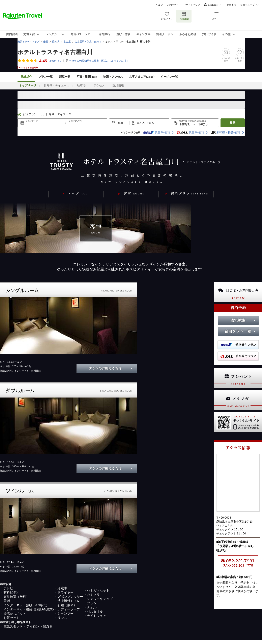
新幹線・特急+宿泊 (226, 132)
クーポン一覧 (169, 76)
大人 (139, 122)
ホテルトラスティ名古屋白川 (55, 52)
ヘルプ (159, 4)
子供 (148, 122)
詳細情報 (118, 85)
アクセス (99, 85)
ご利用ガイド (174, 4)
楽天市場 (231, 4)
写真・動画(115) (87, 76)
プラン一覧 (45, 76)
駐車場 (81, 85)
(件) (55, 61)
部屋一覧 (64, 76)
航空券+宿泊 (156, 132)
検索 (232, 122)
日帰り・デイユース (56, 85)
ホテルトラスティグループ (204, 162)
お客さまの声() (141, 76)
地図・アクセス (113, 76)
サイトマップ (192, 4)
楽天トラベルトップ (28, 41)
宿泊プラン (30, 114)
